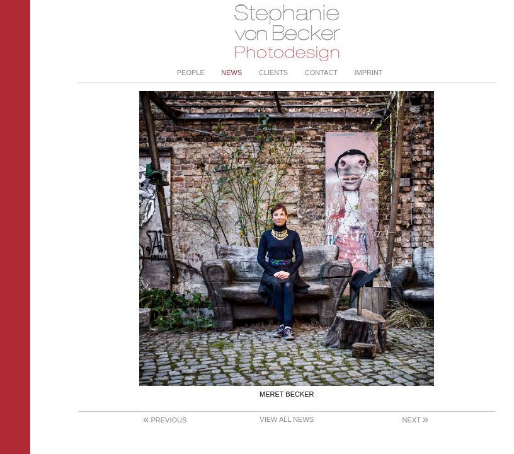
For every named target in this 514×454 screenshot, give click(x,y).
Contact (321, 72)
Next (415, 420)
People (191, 72)
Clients (273, 72)
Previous (164, 420)
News (231, 72)
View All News (287, 419)
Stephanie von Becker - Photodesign (287, 33)
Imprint (369, 72)
